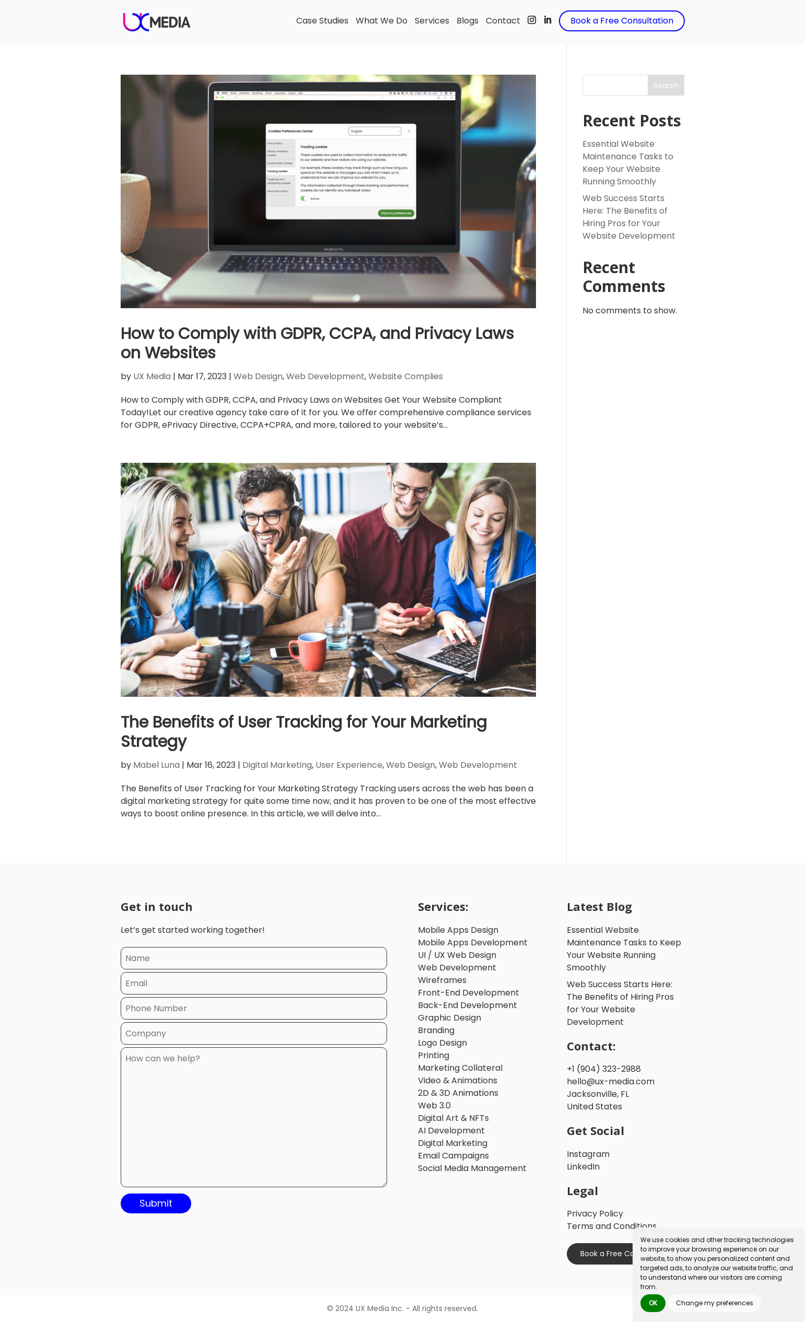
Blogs (468, 21)
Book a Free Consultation (621, 21)
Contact (503, 21)
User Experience (349, 765)
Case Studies (322, 21)
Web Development (325, 376)
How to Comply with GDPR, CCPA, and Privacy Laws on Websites (317, 343)
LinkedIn (583, 1167)
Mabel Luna (156, 765)
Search (666, 85)
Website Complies (405, 376)
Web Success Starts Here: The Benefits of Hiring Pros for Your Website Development (628, 217)
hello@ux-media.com (611, 1081)
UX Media (152, 376)
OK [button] (653, 1302)
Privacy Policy (595, 1214)
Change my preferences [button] (714, 1302)
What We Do (381, 21)
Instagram (588, 1154)
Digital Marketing (277, 765)
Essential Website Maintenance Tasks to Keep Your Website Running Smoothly (627, 163)
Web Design (258, 376)
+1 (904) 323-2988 (604, 1069)
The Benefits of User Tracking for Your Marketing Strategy (304, 732)
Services (432, 21)
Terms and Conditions (612, 1226)
